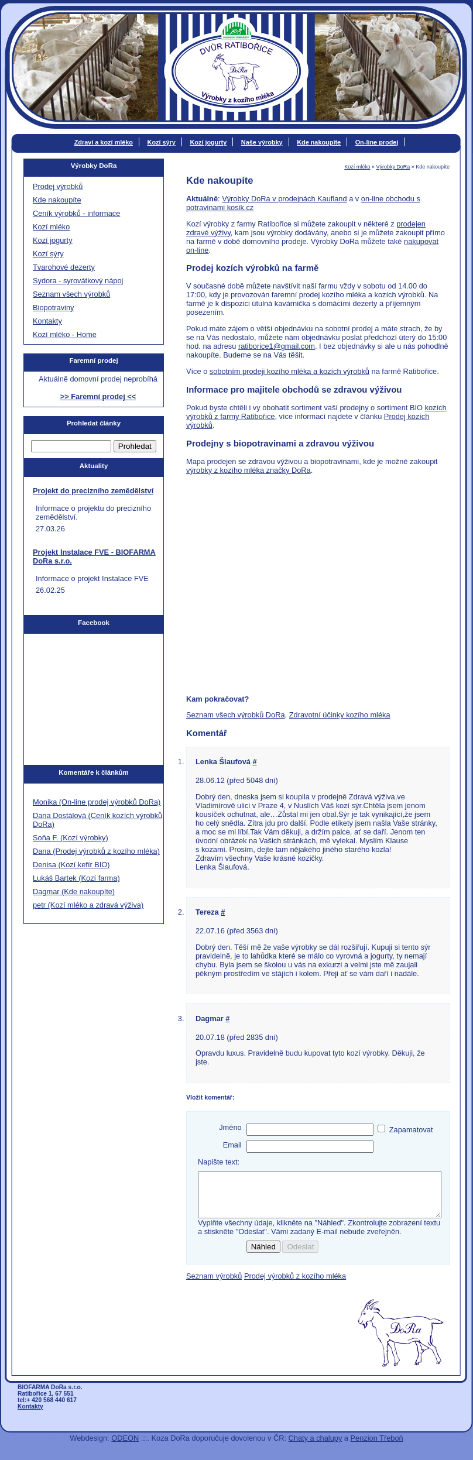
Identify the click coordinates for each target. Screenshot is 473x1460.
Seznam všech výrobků (71, 294)
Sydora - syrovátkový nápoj (78, 280)
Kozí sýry (162, 142)
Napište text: (218, 1161)
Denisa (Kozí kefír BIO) (71, 864)
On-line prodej (377, 142)
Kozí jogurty (208, 142)
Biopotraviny (53, 307)
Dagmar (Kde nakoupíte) (74, 891)
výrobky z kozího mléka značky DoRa (248, 470)
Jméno (230, 1127)
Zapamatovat (411, 1129)
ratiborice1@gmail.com (276, 346)
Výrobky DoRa (393, 167)
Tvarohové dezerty (64, 267)
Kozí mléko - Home (65, 334)
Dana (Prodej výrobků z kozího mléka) (96, 851)
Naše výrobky (262, 142)
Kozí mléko (357, 167)
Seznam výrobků (214, 1284)
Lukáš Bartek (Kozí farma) (76, 878)
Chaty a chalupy (315, 1446)
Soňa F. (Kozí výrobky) (70, 837)
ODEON (125, 1446)
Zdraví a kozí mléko (103, 142)
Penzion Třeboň (377, 1446)
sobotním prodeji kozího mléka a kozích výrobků (289, 371)
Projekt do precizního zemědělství (93, 490)
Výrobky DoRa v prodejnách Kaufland (284, 198)
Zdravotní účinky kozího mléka (339, 714)
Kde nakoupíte (319, 142)
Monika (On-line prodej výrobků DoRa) (96, 802)
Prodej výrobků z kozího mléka (295, 1284)
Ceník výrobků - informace (76, 213)
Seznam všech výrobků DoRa (235, 714)
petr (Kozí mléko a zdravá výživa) (88, 905)
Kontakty (47, 321)
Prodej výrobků (58, 186)
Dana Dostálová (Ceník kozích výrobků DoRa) (97, 820)
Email (232, 1144)
